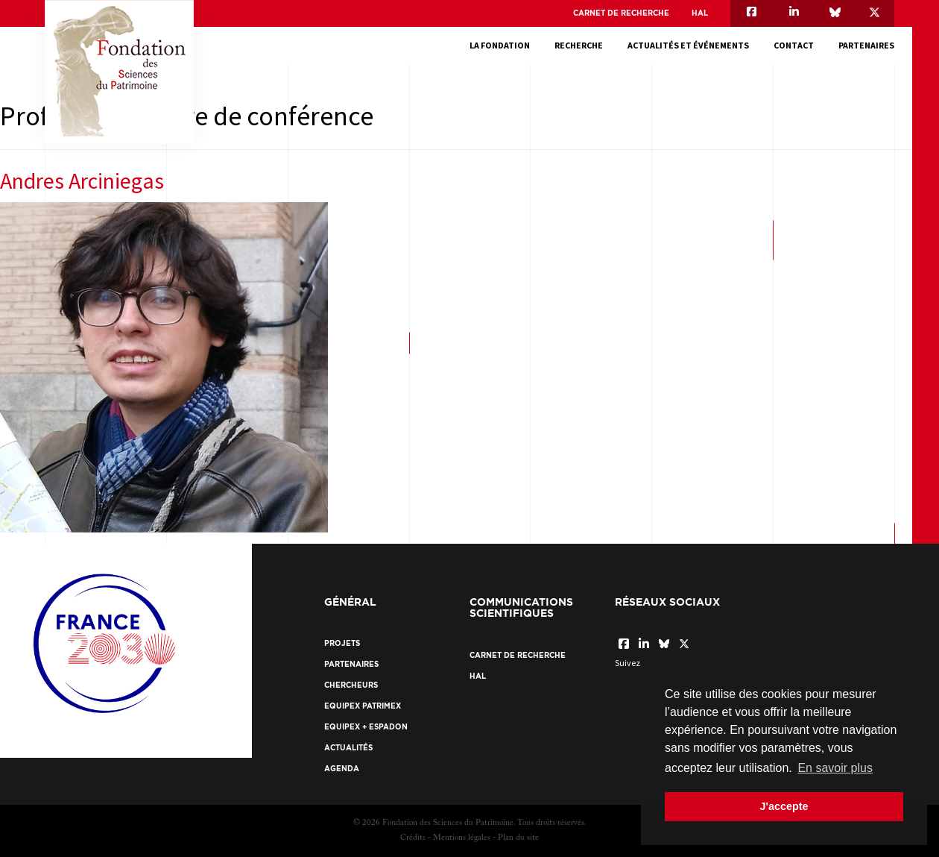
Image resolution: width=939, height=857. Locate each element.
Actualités (348, 748)
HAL (700, 13)
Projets (342, 643)
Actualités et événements (688, 45)
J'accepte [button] (783, 806)
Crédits (413, 838)
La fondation (500, 45)
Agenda (341, 769)
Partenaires (866, 45)
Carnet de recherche (621, 13)
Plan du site (518, 838)
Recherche (578, 45)
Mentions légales (461, 838)
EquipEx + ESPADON (366, 727)
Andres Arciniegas (82, 180)
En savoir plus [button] (835, 768)
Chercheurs (351, 685)
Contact (794, 45)
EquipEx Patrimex (362, 706)
